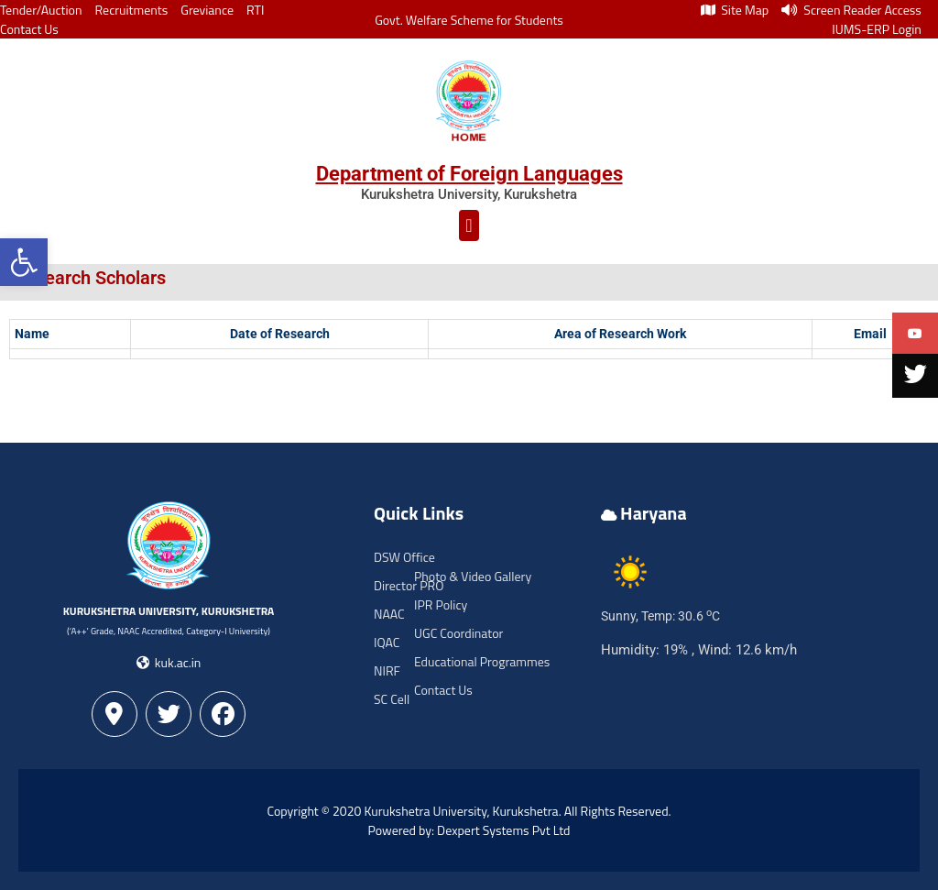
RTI (255, 9)
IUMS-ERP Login (877, 28)
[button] (24, 262)
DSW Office (404, 556)
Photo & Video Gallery (472, 576)
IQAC (386, 642)
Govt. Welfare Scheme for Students (469, 19)
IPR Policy (440, 604)
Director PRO (408, 585)
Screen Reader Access (851, 9)
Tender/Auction (41, 9)
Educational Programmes (482, 661)
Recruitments (132, 9)
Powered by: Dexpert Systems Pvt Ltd (469, 830)
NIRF (387, 670)
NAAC (389, 613)
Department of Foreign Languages (469, 173)
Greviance (207, 9)
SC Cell (391, 699)
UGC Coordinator (458, 633)
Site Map (735, 9)
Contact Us (29, 28)
